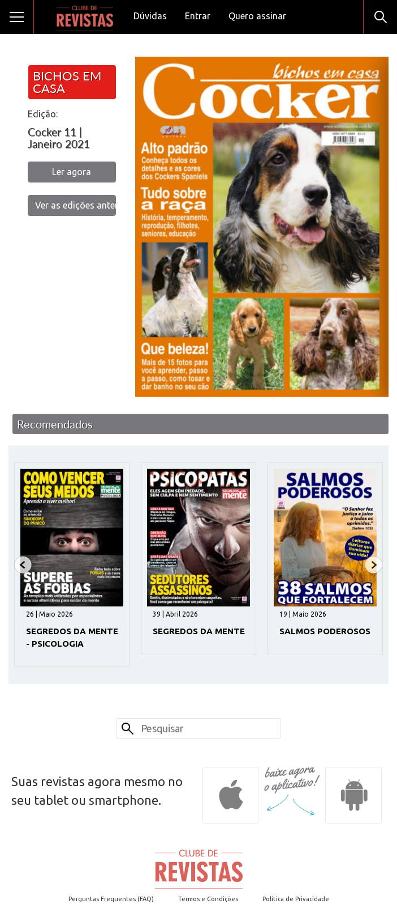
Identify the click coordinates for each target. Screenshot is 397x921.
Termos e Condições (208, 898)
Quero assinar (257, 16)
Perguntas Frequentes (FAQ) (111, 898)
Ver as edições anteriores (75, 205)
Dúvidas (150, 16)
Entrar (197, 16)
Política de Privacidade (295, 898)
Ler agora (71, 172)
